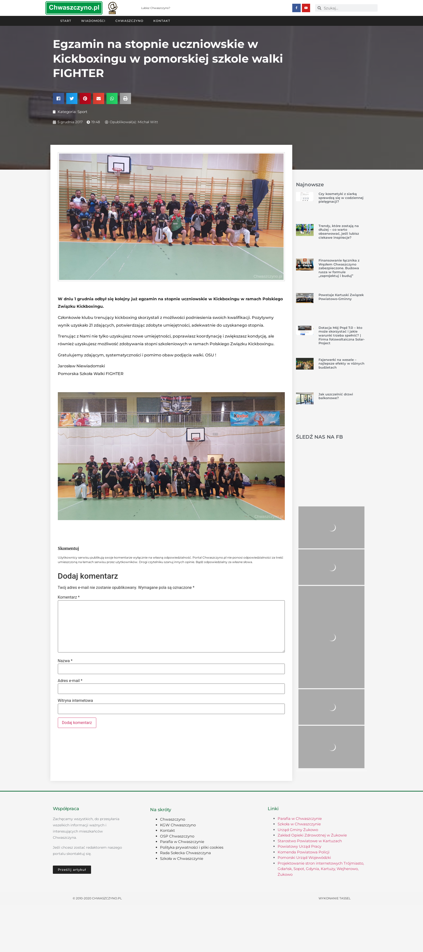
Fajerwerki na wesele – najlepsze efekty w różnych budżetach (341, 363)
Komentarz (69, 597)
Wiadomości (93, 21)
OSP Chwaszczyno (177, 836)
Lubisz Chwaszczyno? (155, 8)
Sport (82, 111)
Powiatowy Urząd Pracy (299, 846)
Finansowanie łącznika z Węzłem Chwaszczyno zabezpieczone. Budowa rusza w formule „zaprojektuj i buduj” (339, 268)
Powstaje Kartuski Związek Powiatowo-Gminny (341, 297)
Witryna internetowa (75, 701)
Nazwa (65, 661)
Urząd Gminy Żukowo (298, 829)
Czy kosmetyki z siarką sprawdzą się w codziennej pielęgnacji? (341, 197)
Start (65, 21)
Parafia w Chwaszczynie (182, 841)
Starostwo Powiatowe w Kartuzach (310, 840)
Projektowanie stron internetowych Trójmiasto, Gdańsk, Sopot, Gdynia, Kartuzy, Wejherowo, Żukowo (321, 869)
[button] (58, 98)
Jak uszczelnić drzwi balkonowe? (336, 396)
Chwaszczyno (129, 21)
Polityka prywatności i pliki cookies (191, 847)
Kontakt (161, 21)
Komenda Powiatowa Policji (303, 852)
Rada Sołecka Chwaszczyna (185, 852)
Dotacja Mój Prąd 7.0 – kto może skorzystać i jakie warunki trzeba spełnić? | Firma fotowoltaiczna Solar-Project (342, 335)
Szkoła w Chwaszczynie (181, 858)
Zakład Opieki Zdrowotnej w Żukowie (312, 835)
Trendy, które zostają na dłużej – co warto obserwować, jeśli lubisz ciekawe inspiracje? (339, 231)
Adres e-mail (70, 681)
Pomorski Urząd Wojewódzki (304, 857)
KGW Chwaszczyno (178, 825)
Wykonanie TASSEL (335, 898)
